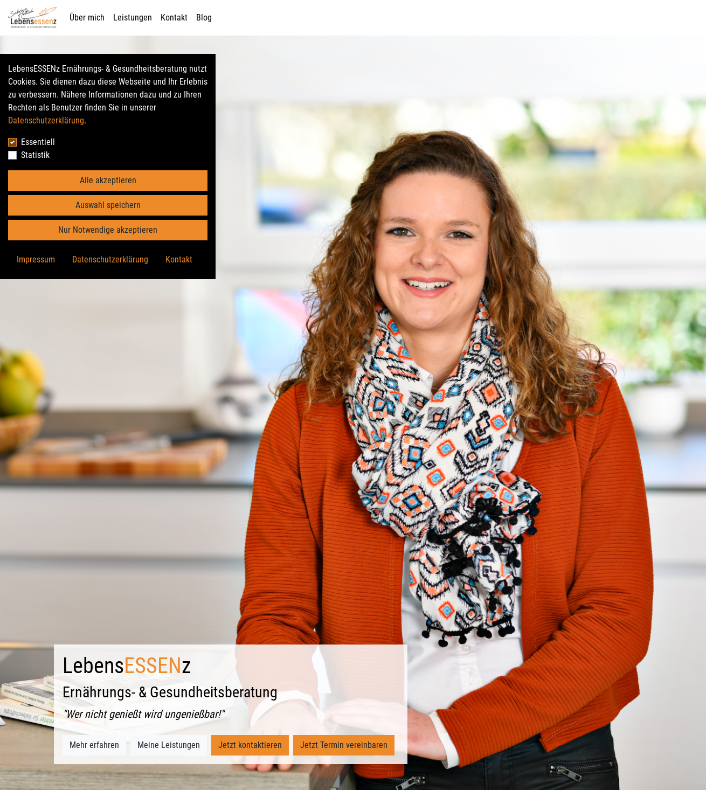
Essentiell (38, 142)
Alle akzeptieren (108, 180)
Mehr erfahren (94, 745)
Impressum (36, 259)
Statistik (35, 155)
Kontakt (174, 17)
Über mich (87, 17)
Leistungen (132, 17)
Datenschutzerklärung (46, 120)
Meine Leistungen (168, 745)
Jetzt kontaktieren (250, 745)
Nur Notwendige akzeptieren (107, 230)
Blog (204, 17)
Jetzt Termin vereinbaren (343, 745)
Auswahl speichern (108, 205)
